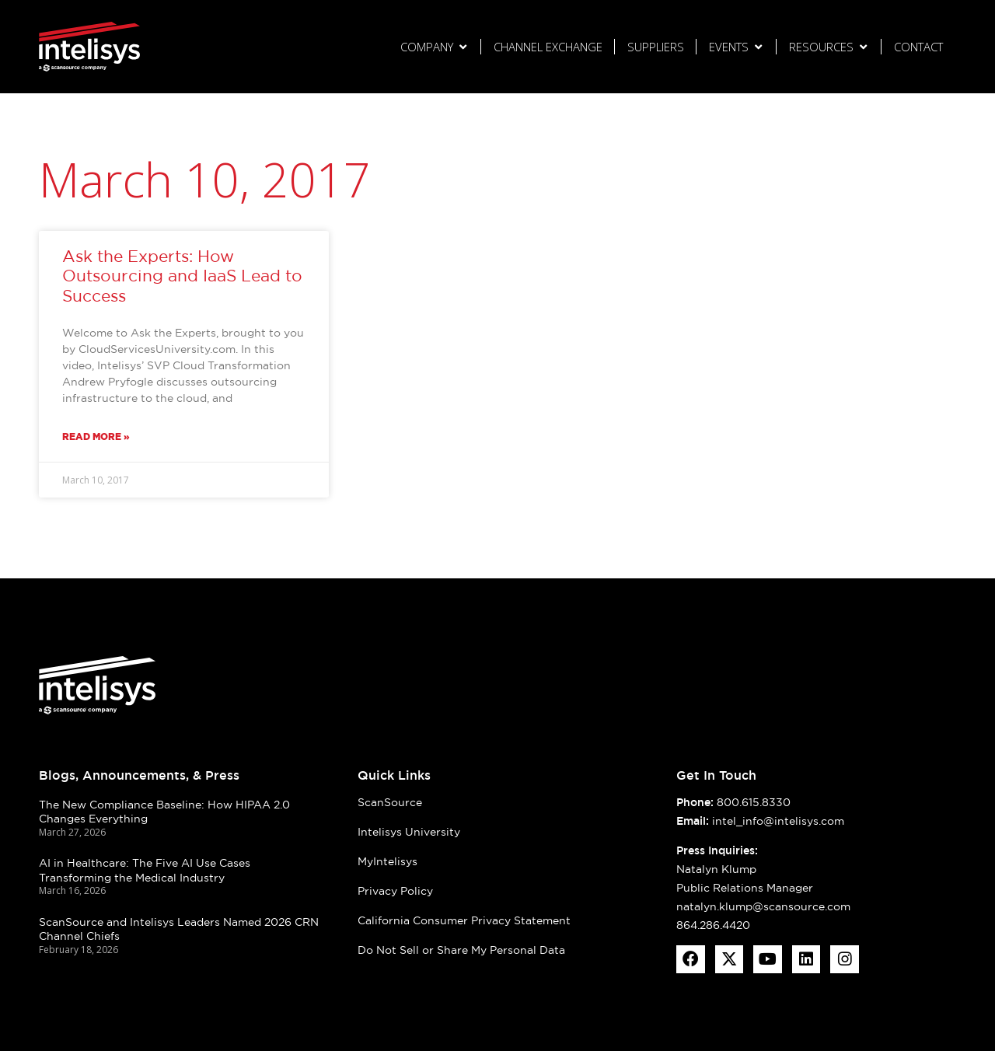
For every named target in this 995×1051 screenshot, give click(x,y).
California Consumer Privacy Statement (464, 920)
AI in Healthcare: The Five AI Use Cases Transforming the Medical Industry (144, 870)
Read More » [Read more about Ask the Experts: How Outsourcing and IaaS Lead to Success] (96, 436)
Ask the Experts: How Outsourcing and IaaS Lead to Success (182, 276)
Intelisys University (409, 832)
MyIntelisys (387, 861)
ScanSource (390, 802)
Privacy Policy (395, 891)
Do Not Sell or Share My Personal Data (461, 950)
